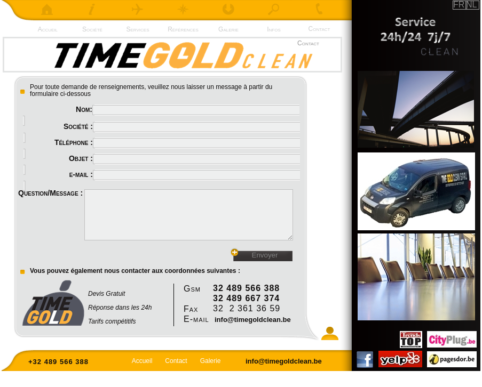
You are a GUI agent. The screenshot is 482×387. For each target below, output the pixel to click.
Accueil (47, 29)
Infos (274, 29)
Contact (319, 29)
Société (92, 29)
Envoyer (265, 255)
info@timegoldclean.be (253, 320)
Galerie (228, 29)
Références (183, 29)
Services (138, 29)
